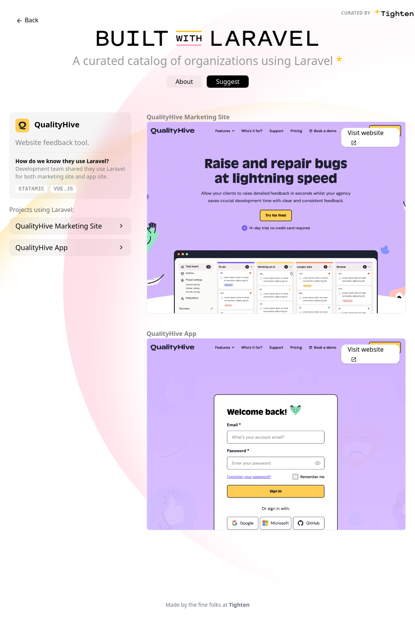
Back (26, 20)
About (184, 81)
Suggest (227, 81)
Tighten (239, 604)
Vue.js (63, 189)
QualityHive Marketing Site (70, 225)
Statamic (31, 189)
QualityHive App (70, 247)
